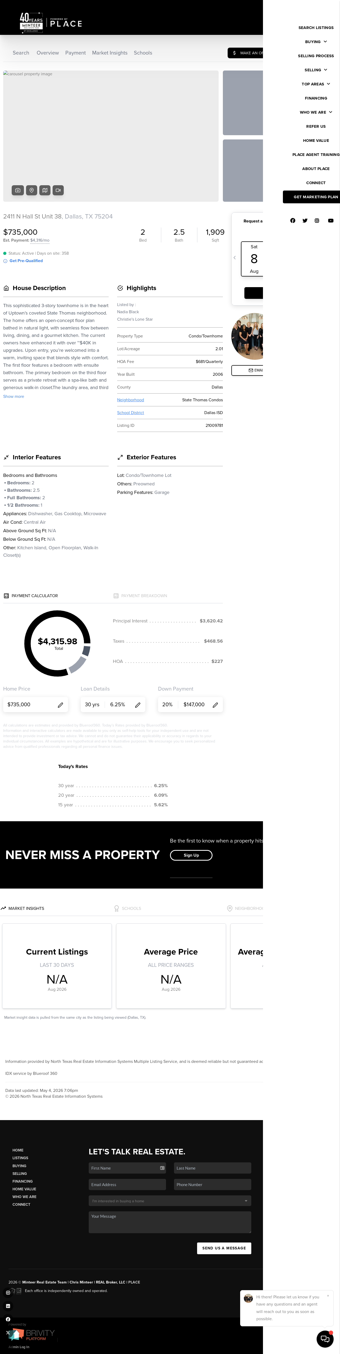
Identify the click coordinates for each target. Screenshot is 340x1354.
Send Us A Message (224, 1248)
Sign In (319, 5)
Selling (19, 1173)
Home (17, 1150)
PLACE (134, 1282)
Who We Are (24, 1197)
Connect (21, 1204)
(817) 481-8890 (298, 1215)
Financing (22, 1181)
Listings (20, 1158)
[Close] (328, 1296)
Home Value (24, 1189)
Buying (19, 1166)
